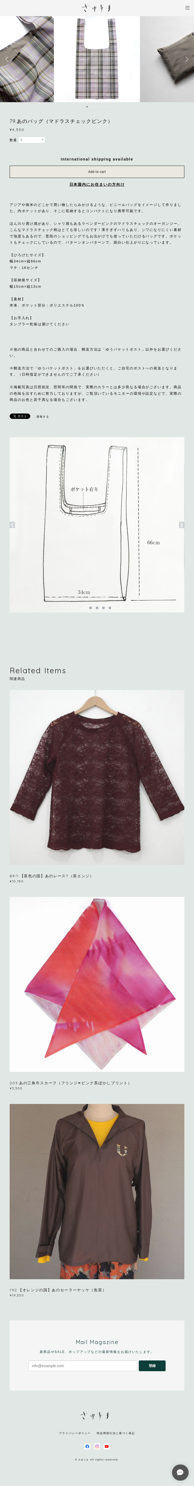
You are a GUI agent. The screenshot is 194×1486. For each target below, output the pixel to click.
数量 (13, 140)
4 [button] (97, 106)
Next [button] (186, 59)
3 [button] (94, 106)
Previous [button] (8, 59)
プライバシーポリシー (75, 1433)
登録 (152, 1366)
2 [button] (90, 106)
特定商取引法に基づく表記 (116, 1433)
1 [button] (87, 106)
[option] (97, 59)
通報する (42, 416)
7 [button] (108, 106)
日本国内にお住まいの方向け (97, 184)
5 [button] (101, 106)
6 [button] (104, 106)
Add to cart (97, 172)
